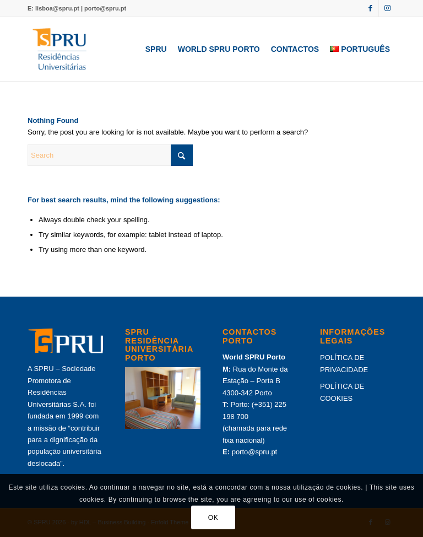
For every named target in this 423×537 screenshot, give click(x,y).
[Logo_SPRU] (59, 49)
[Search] (110, 155)
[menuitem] (156, 49)
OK (213, 518)
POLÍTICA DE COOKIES (342, 392)
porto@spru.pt (105, 8)
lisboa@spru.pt (57, 8)
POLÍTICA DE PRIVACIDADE (344, 363)
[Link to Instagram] (387, 8)
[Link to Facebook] (370, 8)
